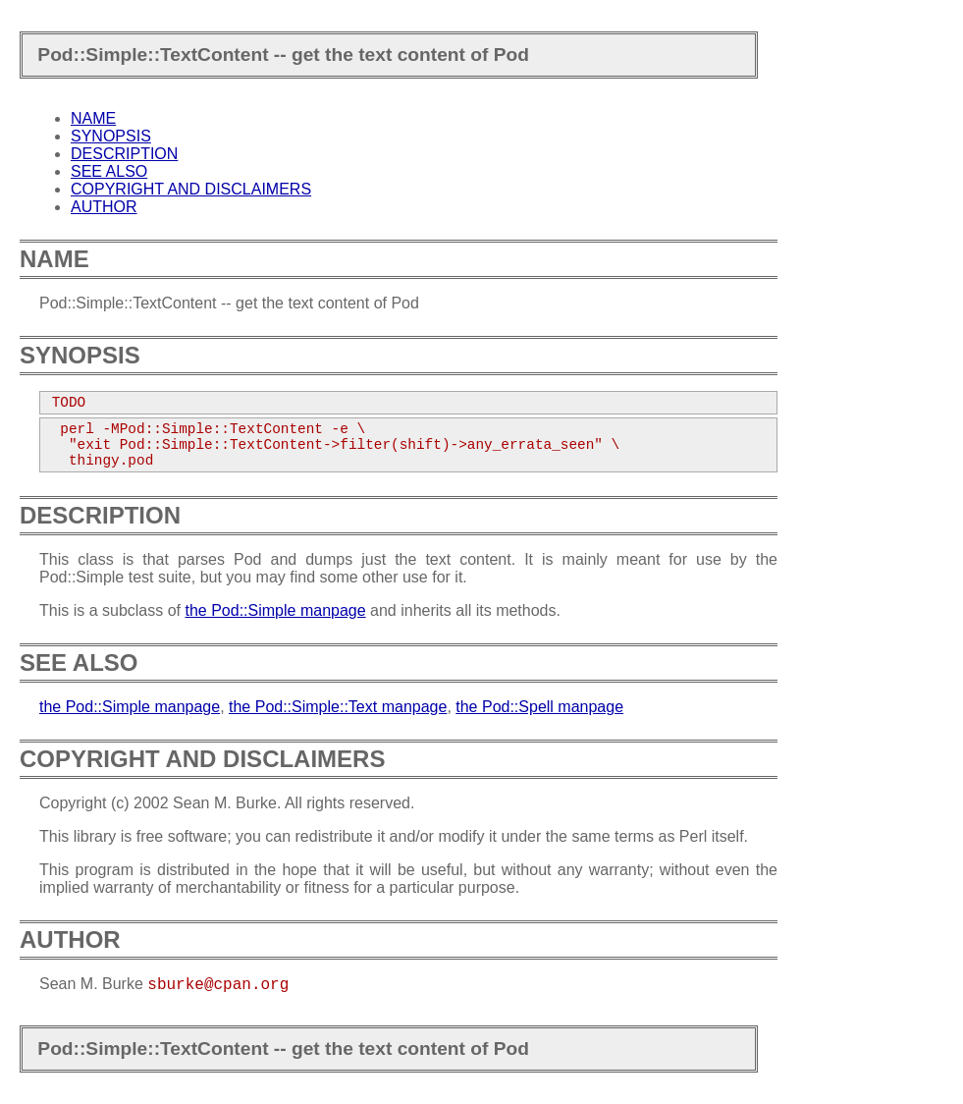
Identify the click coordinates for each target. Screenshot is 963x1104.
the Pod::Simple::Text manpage (338, 706)
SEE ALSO (109, 171)
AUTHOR (104, 206)
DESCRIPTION (124, 153)
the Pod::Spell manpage (539, 706)
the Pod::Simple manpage (276, 610)
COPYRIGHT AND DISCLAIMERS (191, 189)
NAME (93, 118)
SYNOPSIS (111, 136)
